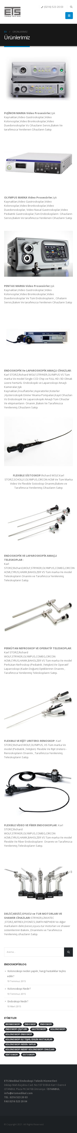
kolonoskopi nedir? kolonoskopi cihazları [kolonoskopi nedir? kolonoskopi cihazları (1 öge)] (30, 1049)
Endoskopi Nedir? (18, 1001)
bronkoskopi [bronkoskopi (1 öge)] (13, 1024)
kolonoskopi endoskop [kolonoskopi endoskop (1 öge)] (19, 1034)
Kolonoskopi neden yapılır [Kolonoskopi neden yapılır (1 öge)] (21, 1044)
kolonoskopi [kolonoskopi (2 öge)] (58, 1029)
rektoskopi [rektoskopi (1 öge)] (12, 1054)
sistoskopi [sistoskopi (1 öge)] (29, 1054)
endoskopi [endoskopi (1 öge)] (46, 1024)
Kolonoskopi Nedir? (19, 988)
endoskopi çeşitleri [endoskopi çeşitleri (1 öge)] (16, 1029)
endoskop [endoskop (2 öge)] (30, 1024)
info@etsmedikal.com (18, 1093)
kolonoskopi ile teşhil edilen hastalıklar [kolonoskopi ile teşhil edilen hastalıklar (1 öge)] (29, 1039)
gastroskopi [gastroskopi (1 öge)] (39, 1029)
